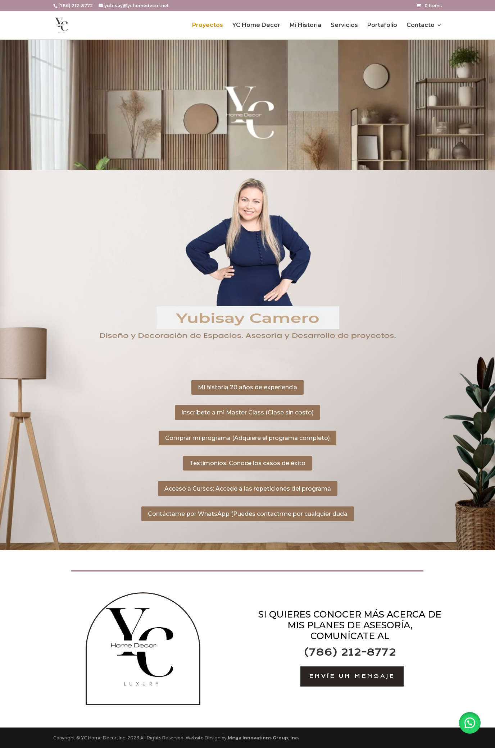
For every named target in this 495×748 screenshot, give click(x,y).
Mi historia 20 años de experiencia (247, 387)
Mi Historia (305, 25)
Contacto (421, 25)
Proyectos (207, 25)
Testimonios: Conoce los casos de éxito (247, 463)
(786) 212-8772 (350, 652)
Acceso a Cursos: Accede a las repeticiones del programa (247, 488)
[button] (470, 723)
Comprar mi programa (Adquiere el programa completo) (247, 438)
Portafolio (382, 25)
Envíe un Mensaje (352, 676)
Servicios (344, 25)
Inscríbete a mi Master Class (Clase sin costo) (247, 412)
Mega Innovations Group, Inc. (263, 737)
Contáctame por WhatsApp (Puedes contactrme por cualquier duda (248, 513)
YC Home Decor (256, 25)
